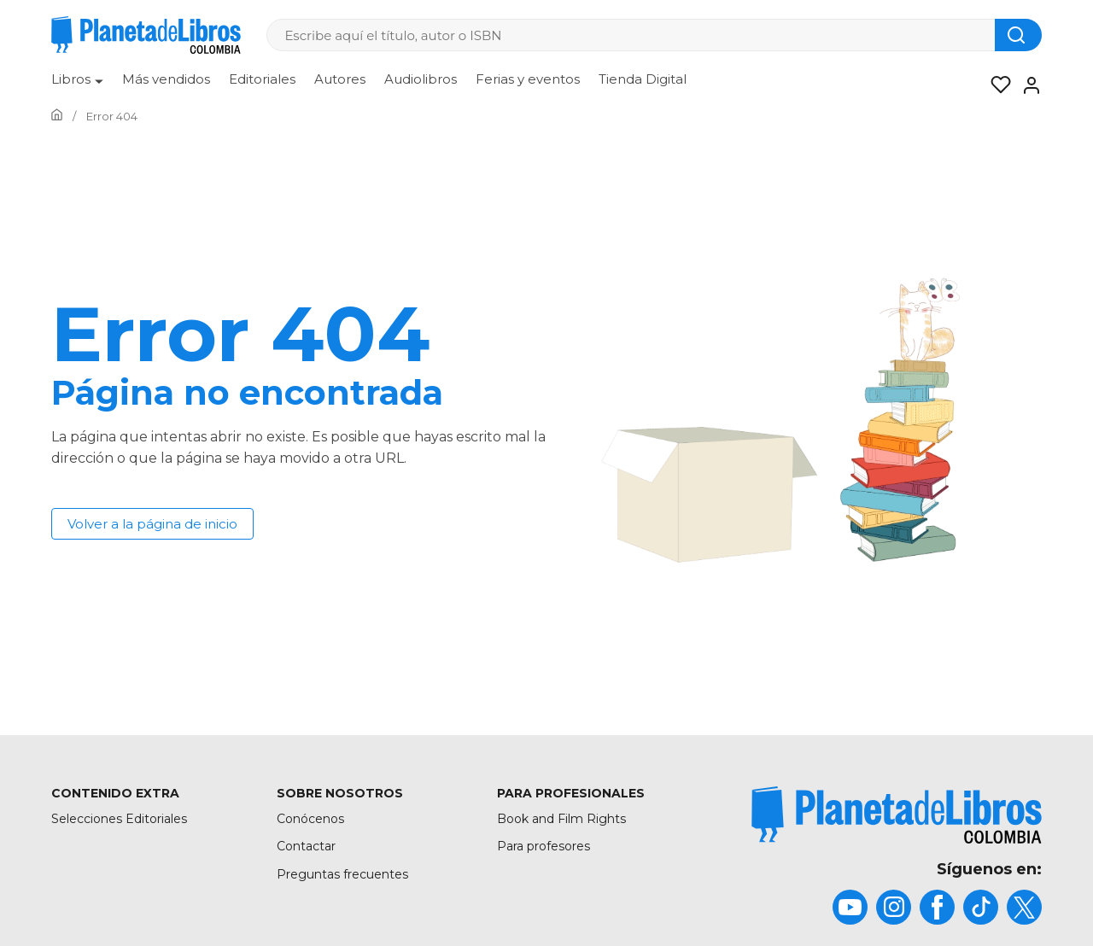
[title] (896, 815)
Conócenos (310, 818)
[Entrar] (1026, 85)
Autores (339, 79)
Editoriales (262, 79)
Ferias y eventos (528, 79)
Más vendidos (166, 79)
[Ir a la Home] (56, 116)
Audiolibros (420, 79)
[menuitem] (77, 85)
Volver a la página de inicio (152, 524)
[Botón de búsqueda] (1018, 35)
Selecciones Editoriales (119, 818)
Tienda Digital (643, 79)
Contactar (306, 846)
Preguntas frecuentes (342, 874)
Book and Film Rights (561, 818)
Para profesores (543, 846)
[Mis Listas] (995, 85)
